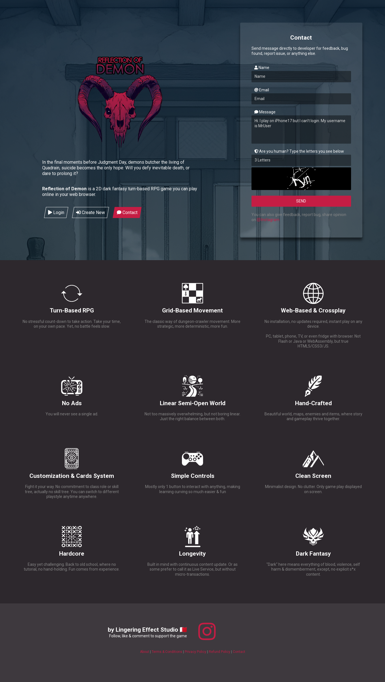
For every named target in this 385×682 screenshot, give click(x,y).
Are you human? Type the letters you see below (299, 151)
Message (265, 112)
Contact (239, 652)
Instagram (268, 219)
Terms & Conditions (167, 652)
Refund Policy (220, 652)
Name (261, 68)
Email (261, 90)
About (145, 652)
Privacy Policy (196, 652)
